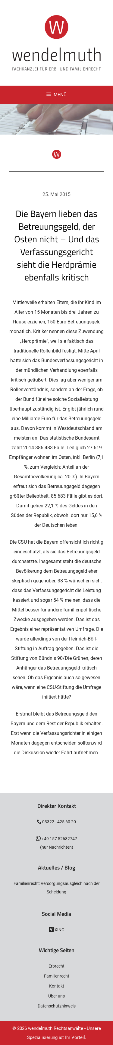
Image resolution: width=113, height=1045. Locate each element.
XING (59, 929)
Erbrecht (56, 966)
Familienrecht (56, 976)
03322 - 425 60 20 (58, 821)
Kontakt (56, 986)
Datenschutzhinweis (57, 1006)
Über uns (56, 996)
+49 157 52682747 (59, 838)
